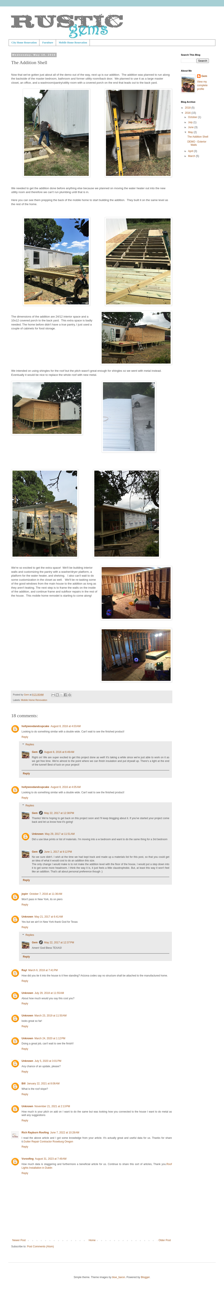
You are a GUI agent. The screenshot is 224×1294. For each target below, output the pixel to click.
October (193, 117)
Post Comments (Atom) (40, 1246)
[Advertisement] (195, 179)
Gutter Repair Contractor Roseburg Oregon (48, 1141)
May (191, 132)
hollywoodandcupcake (35, 726)
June (191, 127)
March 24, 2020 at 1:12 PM (49, 1038)
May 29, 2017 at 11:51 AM (60, 833)
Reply (25, 736)
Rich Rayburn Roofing (35, 1132)
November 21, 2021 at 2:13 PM (52, 1106)
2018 (188, 107)
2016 (188, 112)
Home (92, 1240)
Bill (24, 1083)
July (190, 122)
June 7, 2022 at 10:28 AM (64, 1132)
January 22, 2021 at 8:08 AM (43, 1083)
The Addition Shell (197, 136)
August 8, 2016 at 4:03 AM (66, 726)
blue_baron (118, 1277)
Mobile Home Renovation (73, 42)
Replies (29, 744)
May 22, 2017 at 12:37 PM (59, 942)
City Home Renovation (24, 42)
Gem (35, 752)
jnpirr (25, 893)
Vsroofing (28, 1158)
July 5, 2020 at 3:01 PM (47, 1060)
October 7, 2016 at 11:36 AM (46, 893)
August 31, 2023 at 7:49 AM (50, 1158)
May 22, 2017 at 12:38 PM (59, 813)
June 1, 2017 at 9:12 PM (58, 851)
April (191, 151)
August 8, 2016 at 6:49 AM (59, 752)
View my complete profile (202, 85)
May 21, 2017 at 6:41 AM (48, 916)
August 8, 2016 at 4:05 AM (66, 787)
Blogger (145, 1277)
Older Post (165, 1240)
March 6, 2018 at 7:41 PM (43, 970)
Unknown (38, 833)
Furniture (47, 42)
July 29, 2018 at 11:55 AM (49, 993)
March (192, 156)
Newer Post (19, 1240)
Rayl (24, 970)
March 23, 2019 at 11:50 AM (50, 1015)
